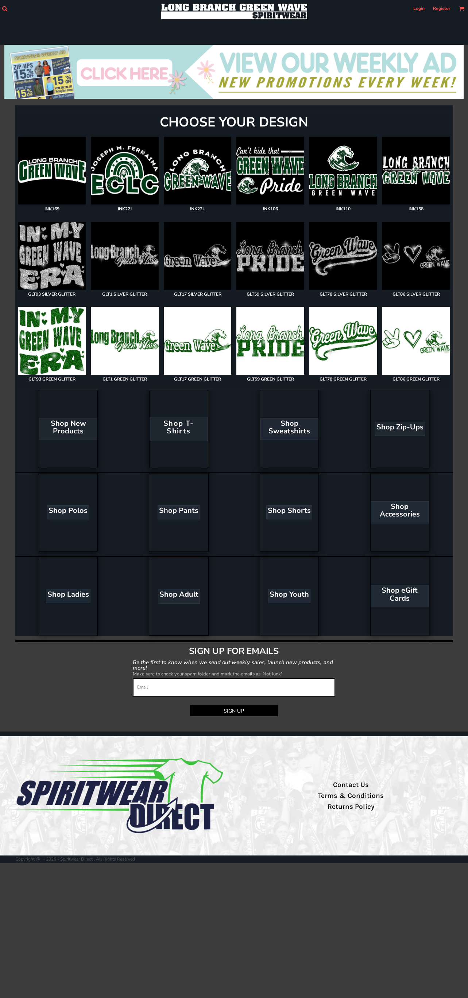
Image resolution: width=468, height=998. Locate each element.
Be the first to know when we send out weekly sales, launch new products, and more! (233, 664)
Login (419, 8)
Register (441, 8)
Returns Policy (351, 807)
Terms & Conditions (351, 796)
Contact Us (351, 785)
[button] (4, 8)
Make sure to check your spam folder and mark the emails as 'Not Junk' (207, 674)
